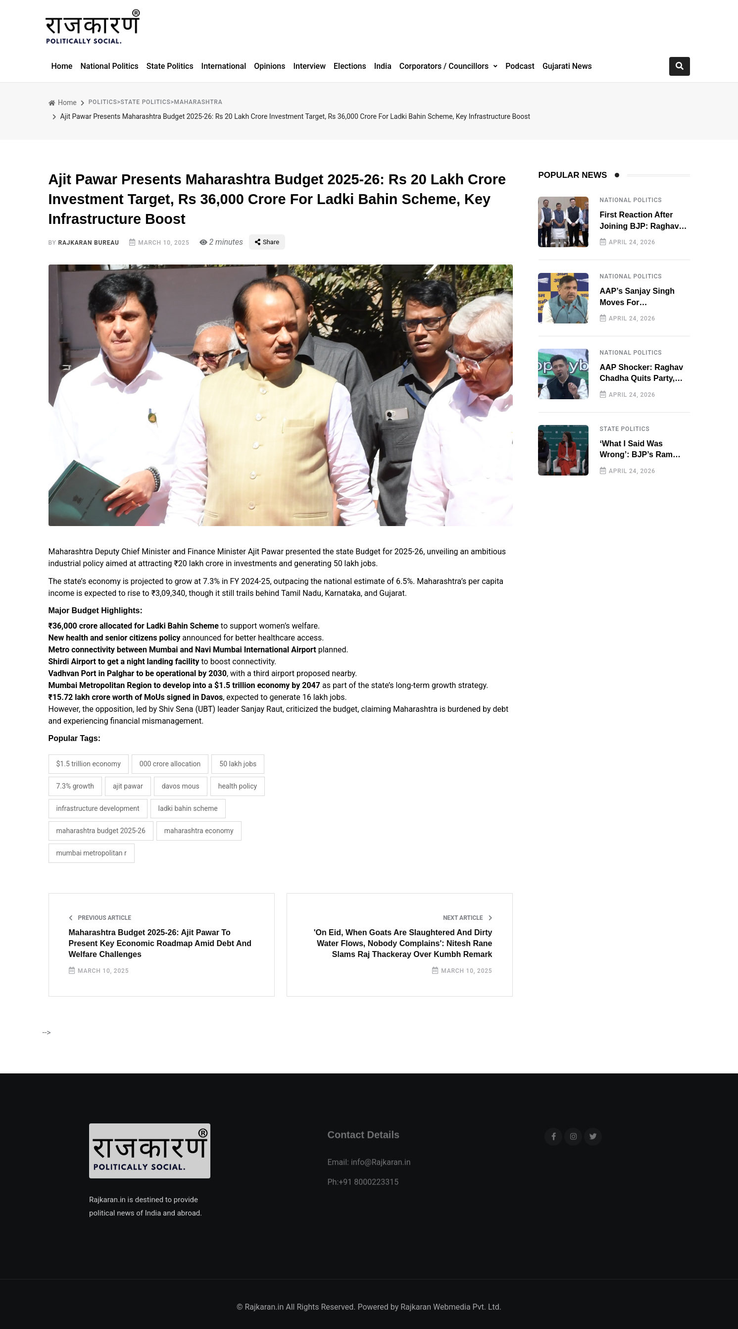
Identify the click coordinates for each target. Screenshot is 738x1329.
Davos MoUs (180, 786)
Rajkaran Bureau (88, 242)
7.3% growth (75, 786)
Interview (309, 66)
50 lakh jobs (237, 764)
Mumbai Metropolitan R (91, 853)
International (223, 66)
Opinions (269, 66)
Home (62, 66)
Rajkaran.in (264, 1319)
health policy (237, 786)
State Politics (170, 66)
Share (267, 242)
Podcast (520, 66)
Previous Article (100, 917)
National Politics (109, 66)
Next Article (467, 917)
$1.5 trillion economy (88, 764)
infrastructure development (98, 808)
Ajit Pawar (128, 786)
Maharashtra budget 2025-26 (101, 831)
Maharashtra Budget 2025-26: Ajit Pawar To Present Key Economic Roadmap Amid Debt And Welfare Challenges (160, 943)
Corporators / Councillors (445, 66)
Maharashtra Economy (199, 831)
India (383, 66)
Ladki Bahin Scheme (188, 808)
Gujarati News (567, 66)
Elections (350, 66)
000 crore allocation (170, 764)
